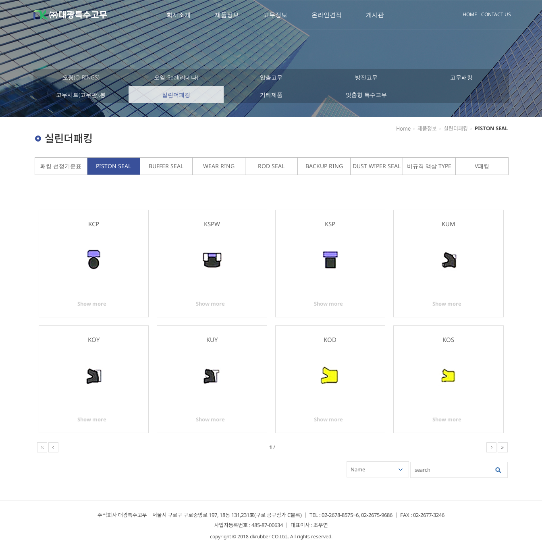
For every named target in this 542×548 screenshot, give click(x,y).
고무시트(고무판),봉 (81, 94)
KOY (94, 339)
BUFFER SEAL (166, 166)
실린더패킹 (176, 94)
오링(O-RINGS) (81, 77)
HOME (470, 14)
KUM (448, 224)
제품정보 (227, 14)
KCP (93, 224)
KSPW (212, 224)
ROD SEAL (271, 166)
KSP (330, 224)
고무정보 (275, 14)
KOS (448, 339)
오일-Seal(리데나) (176, 77)
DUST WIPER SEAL (377, 166)
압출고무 (271, 77)
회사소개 (178, 14)
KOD (330, 339)
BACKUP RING (324, 166)
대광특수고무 (70, 14)
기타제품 (271, 94)
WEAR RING (219, 166)
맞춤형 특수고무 (366, 94)
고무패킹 (461, 77)
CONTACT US (496, 14)
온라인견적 (326, 14)
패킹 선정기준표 (60, 166)
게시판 (375, 14)
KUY (212, 339)
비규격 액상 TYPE (429, 166)
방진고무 (366, 77)
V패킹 (482, 166)
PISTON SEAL (113, 166)
